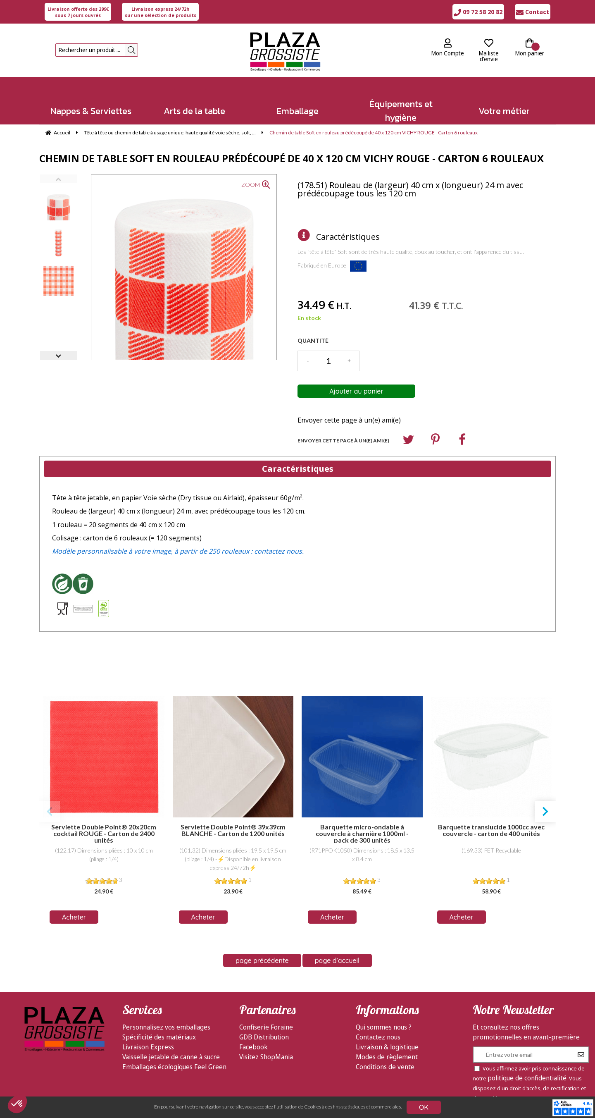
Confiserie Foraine (266, 1015)
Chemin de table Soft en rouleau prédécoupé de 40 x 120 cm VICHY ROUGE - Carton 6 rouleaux (291, 158)
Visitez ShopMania (266, 1045)
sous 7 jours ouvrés (78, 12)
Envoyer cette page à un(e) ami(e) (349, 420)
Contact (532, 12)
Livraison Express (148, 1035)
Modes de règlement (387, 1045)
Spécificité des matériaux (159, 1025)
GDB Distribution (264, 1025)
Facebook (253, 1035)
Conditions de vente (385, 1055)
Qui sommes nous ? (384, 1015)
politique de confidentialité (527, 1066)
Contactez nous (378, 1025)
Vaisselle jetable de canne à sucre (171, 1045)
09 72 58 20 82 (478, 12)
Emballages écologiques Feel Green (174, 1055)
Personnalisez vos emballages (166, 1015)
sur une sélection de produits (160, 12)
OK (423, 1107)
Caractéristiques (348, 236)
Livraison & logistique (387, 1035)
